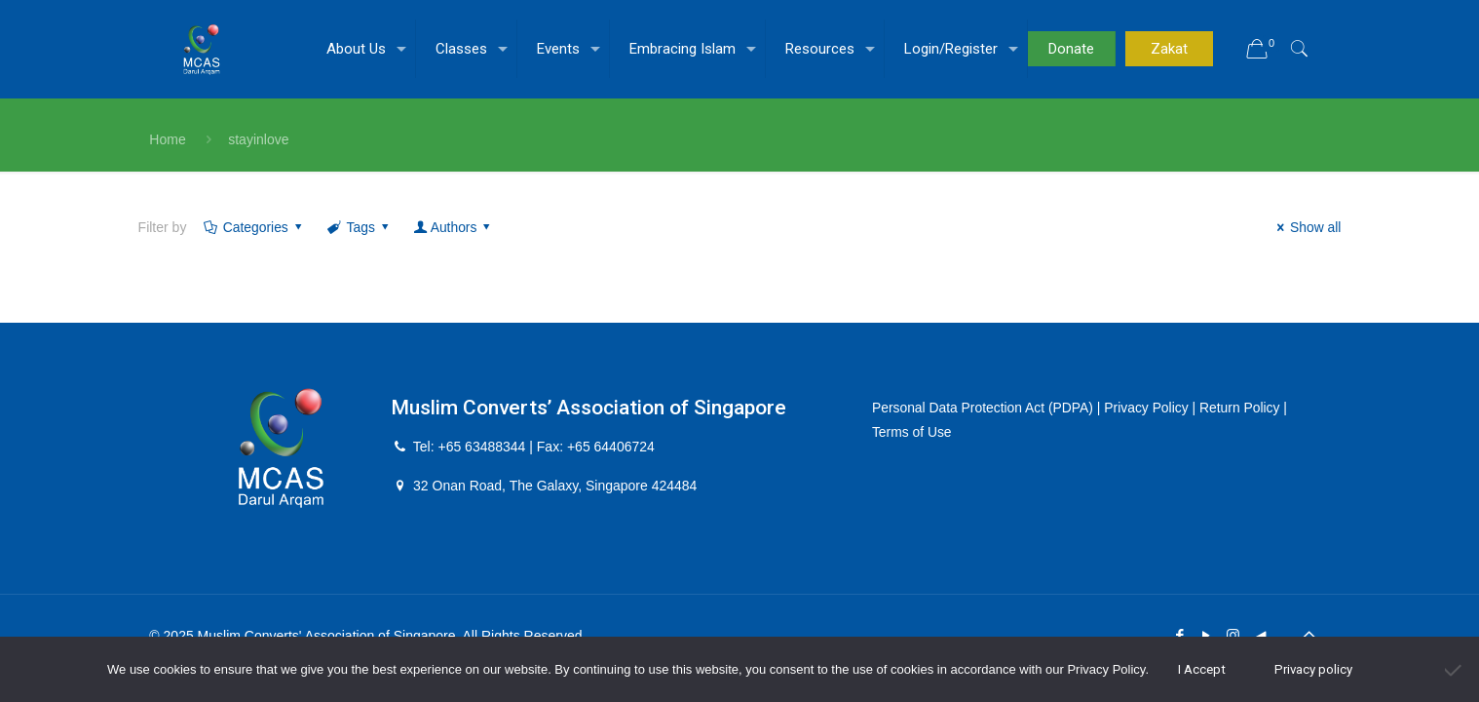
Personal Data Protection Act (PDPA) (983, 407)
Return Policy (1242, 407)
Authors (455, 227)
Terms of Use (912, 432)
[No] (1454, 670)
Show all (1306, 227)
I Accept (1202, 669)
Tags (360, 227)
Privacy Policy (1149, 407)
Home (167, 139)
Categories (254, 227)
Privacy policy (1313, 669)
